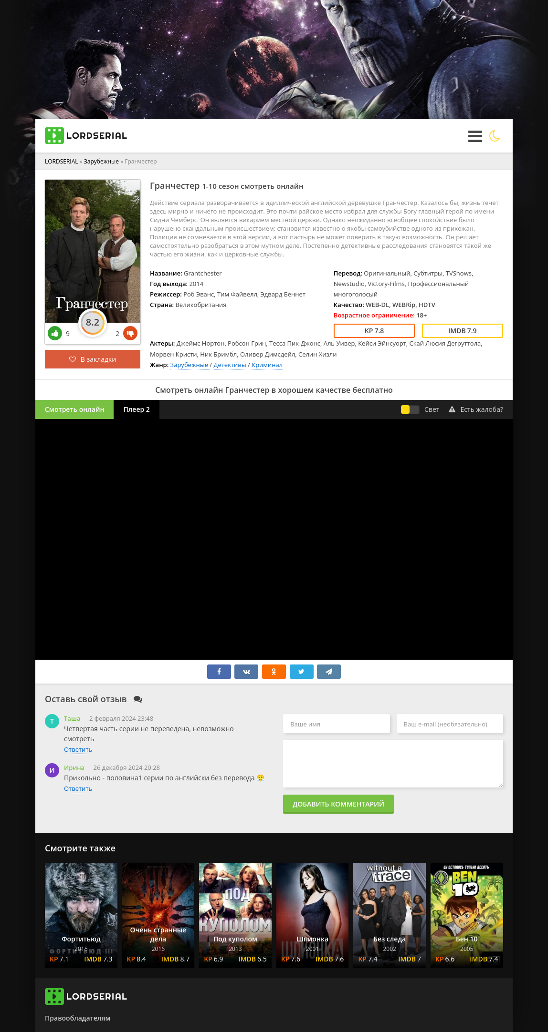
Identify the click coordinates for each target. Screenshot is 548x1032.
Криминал (267, 364)
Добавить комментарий (338, 803)
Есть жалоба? (476, 409)
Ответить (78, 749)
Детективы (230, 364)
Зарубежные (102, 161)
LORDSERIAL (61, 161)
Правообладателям (77, 1017)
